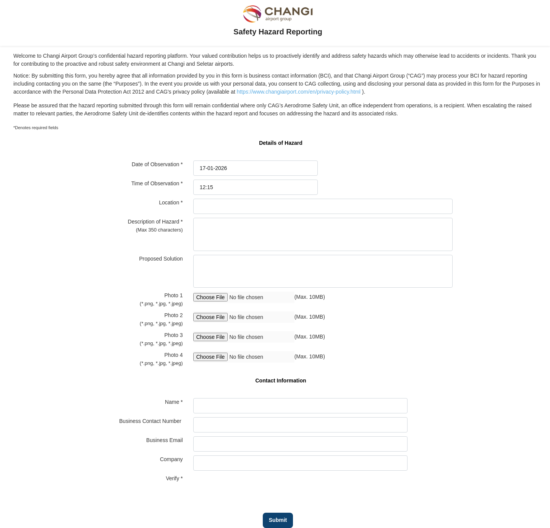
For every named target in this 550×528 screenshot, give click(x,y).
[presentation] (251, 489)
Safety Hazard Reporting (277, 32)
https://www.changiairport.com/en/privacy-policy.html (299, 92)
